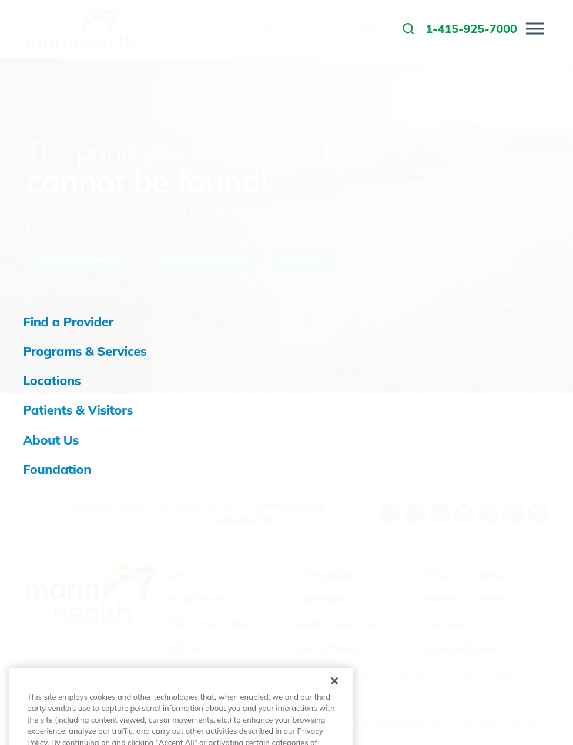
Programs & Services (204, 259)
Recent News (194, 599)
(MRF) (439, 721)
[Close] (334, 708)
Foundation (318, 599)
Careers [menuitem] (321, 28)
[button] (535, 29)
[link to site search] (408, 29)
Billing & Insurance (462, 575)
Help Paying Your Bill (500, 721)
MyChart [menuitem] (279, 28)
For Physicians (325, 575)
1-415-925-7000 (242, 520)
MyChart (185, 648)
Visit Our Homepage (81, 259)
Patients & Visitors (461, 599)
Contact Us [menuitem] (368, 28)
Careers (182, 575)
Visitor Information (208, 623)
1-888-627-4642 (290, 506)
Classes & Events (457, 648)
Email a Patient (327, 648)
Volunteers (444, 623)
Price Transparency (386, 721)
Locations (304, 259)
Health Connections (337, 623)
